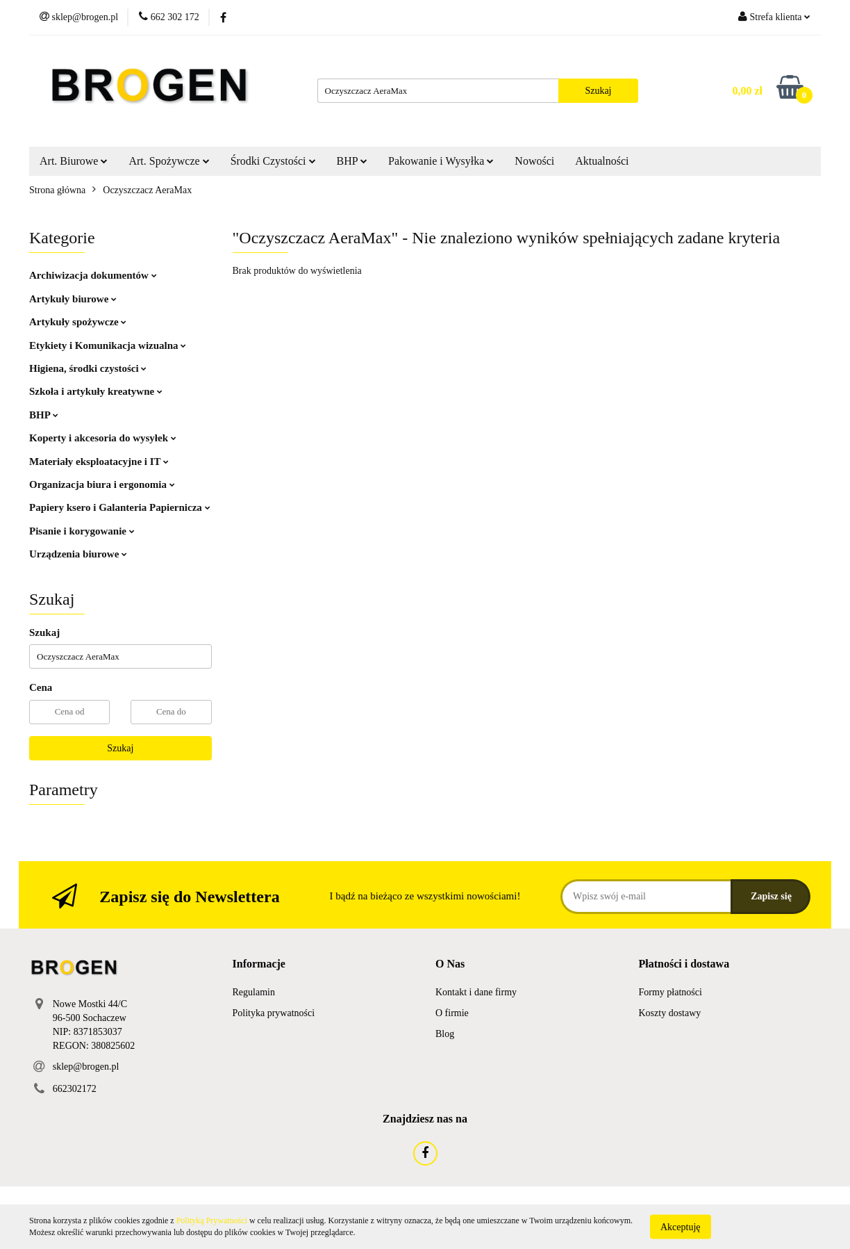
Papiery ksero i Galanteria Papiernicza (119, 507)
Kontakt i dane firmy (476, 992)
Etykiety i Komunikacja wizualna (107, 345)
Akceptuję (680, 1226)
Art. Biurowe (74, 161)
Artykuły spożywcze (77, 321)
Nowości (534, 161)
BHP (352, 161)
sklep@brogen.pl (86, 1066)
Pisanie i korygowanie (82, 531)
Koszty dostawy (670, 1013)
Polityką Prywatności (211, 1220)
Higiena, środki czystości (88, 368)
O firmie (452, 1013)
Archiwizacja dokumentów (93, 275)
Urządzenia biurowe (78, 554)
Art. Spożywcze (168, 161)
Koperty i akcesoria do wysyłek (102, 437)
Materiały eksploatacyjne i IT (99, 461)
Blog (444, 1034)
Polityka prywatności (274, 1013)
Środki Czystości (273, 161)
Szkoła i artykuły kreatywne (95, 391)
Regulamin (254, 992)
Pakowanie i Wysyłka (441, 161)
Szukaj (120, 748)
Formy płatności (670, 992)
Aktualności (601, 161)
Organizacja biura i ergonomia (102, 484)
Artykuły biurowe (73, 298)
